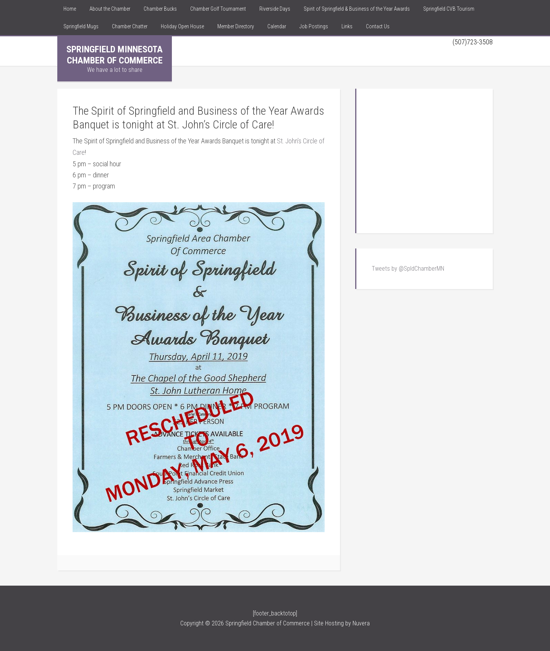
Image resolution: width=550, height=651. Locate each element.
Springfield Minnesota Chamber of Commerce (114, 55)
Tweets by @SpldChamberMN (408, 268)
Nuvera (361, 623)
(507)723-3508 (473, 42)
